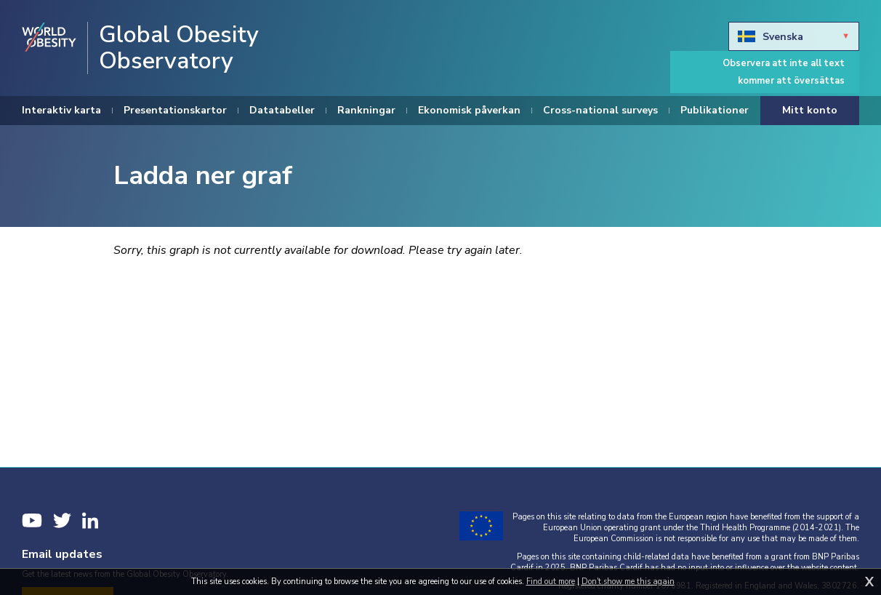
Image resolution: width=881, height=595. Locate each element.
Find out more (550, 581)
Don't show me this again (628, 581)
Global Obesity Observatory (179, 48)
